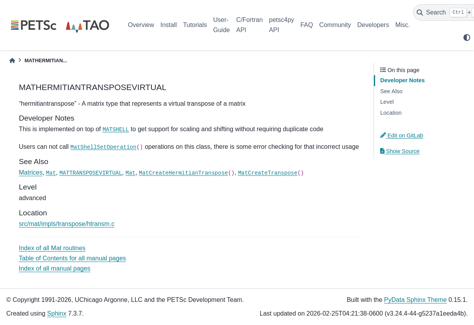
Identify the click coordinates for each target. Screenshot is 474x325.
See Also (391, 91)
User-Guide (221, 24)
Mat (51, 173)
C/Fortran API (249, 24)
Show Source (399, 151)
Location (390, 113)
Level (387, 102)
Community (335, 25)
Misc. (402, 25)
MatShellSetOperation (104, 147)
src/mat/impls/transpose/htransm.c (67, 223)
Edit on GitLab (401, 135)
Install (168, 25)
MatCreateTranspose (267, 173)
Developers (373, 25)
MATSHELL (115, 129)
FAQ (307, 25)
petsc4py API (281, 24)
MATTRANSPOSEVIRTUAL (90, 173)
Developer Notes (402, 80)
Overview (141, 25)
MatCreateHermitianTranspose (183, 173)
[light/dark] (467, 37)
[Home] (12, 60)
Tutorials (195, 25)
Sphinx (56, 313)
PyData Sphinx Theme (415, 299)
